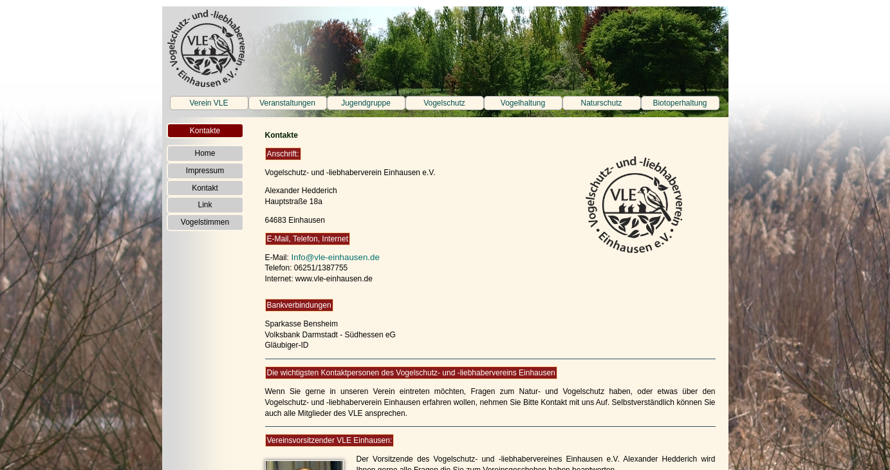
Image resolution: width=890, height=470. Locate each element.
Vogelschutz (444, 103)
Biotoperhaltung (680, 103)
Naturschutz (601, 103)
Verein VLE (208, 103)
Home (204, 153)
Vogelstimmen (205, 222)
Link (205, 204)
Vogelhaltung (523, 103)
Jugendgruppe (366, 103)
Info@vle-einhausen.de (334, 257)
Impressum (205, 170)
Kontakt (205, 188)
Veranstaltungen (287, 103)
